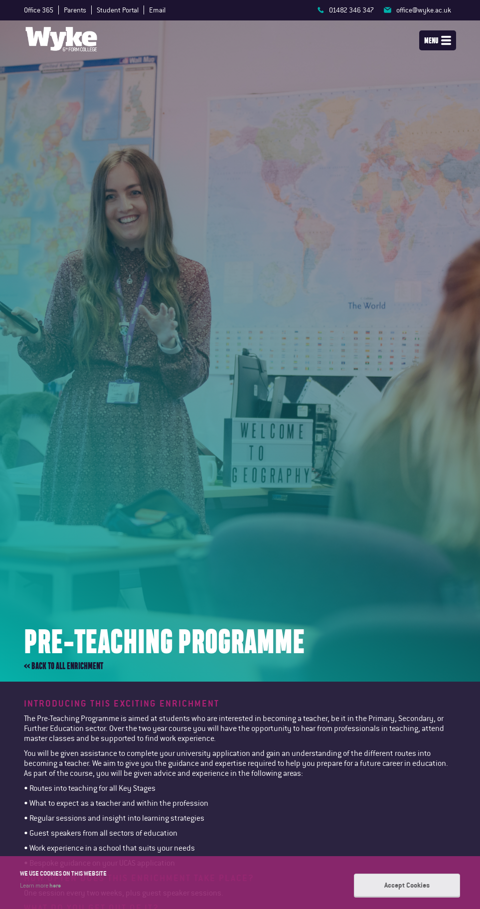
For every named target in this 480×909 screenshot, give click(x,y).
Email (157, 9)
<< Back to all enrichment (63, 666)
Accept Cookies (407, 885)
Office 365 (38, 9)
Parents (75, 9)
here (55, 885)
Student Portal (118, 9)
